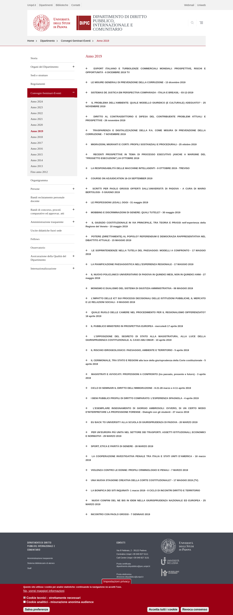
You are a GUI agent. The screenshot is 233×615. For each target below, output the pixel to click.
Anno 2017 (37, 142)
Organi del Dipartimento (44, 66)
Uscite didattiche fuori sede (46, 230)
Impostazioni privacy (116, 581)
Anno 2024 (37, 101)
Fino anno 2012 (39, 171)
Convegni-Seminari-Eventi (76, 40)
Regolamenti (38, 83)
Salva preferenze (36, 609)
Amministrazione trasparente (47, 221)
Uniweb (201, 5)
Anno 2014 (37, 160)
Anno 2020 (37, 124)
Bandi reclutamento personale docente (47, 199)
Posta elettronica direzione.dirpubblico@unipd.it (129, 575)
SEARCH (199, 27)
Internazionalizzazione (43, 268)
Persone (35, 188)
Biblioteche (62, 5)
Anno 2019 (103, 40)
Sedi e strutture (39, 75)
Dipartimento (47, 40)
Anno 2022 (37, 113)
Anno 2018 (37, 137)
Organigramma (39, 180)
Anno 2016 (37, 148)
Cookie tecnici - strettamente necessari (53, 598)
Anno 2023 (37, 107)
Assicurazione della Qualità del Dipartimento (48, 258)
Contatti (75, 5)
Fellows (35, 239)
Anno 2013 (37, 166)
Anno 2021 (37, 119)
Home (30, 40)
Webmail (189, 5)
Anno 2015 (37, 154)
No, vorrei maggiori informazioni (43, 590)
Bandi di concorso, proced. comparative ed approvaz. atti (47, 211)
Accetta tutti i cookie (163, 609)
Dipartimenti (46, 5)
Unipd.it (31, 5)
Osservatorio (38, 247)
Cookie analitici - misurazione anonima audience (60, 602)
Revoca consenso (194, 609)
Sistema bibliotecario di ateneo (41, 563)
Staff (29, 568)
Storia (34, 58)
